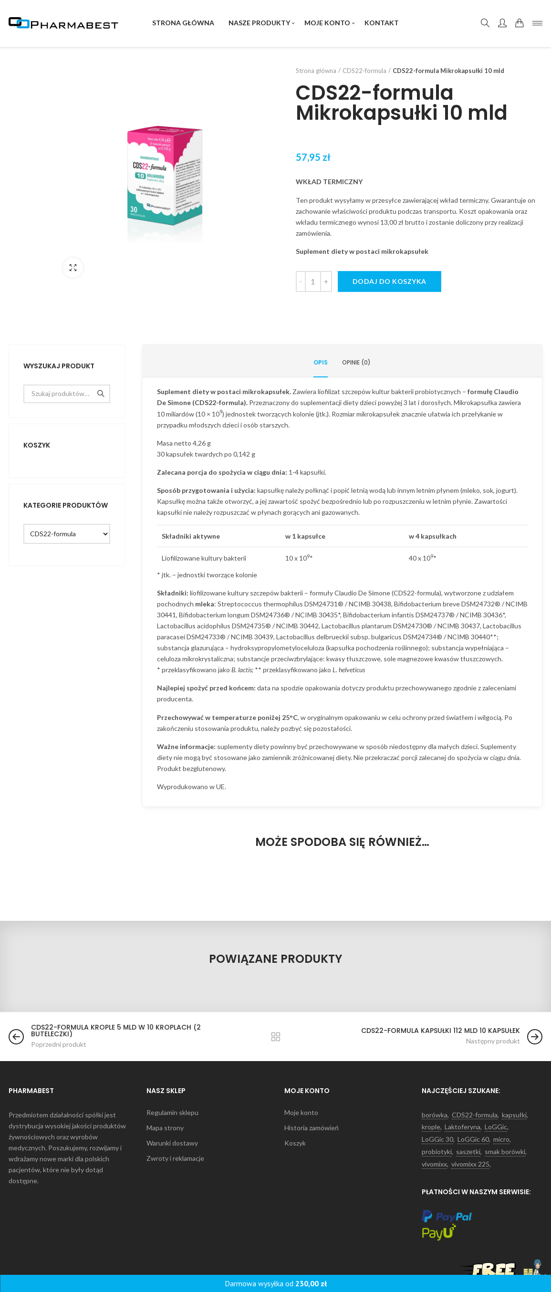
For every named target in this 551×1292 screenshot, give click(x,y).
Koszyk (295, 1143)
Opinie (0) (356, 362)
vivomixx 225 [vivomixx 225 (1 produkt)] (470, 1164)
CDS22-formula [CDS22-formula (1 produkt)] (475, 1115)
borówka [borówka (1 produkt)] (434, 1115)
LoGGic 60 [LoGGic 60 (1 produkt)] (473, 1139)
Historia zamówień (311, 1128)
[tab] (320, 362)
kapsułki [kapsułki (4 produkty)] (514, 1115)
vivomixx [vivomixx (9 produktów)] (434, 1164)
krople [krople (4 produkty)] (431, 1127)
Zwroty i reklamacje (175, 1158)
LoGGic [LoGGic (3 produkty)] (496, 1127)
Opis (320, 362)
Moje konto (301, 1112)
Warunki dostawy (172, 1143)
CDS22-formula (364, 70)
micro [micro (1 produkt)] (501, 1139)
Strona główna (316, 70)
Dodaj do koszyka (389, 281)
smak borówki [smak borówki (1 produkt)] (505, 1152)
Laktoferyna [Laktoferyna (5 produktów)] (462, 1127)
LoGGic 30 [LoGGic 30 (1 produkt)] (437, 1139)
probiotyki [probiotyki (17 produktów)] (437, 1152)
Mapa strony (165, 1128)
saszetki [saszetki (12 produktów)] (468, 1152)
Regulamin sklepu (172, 1112)
